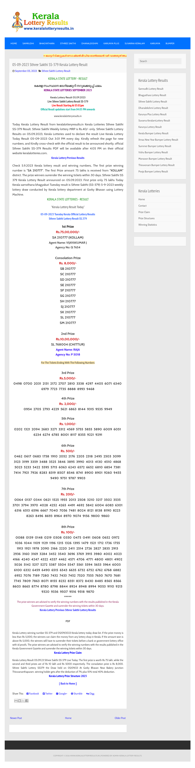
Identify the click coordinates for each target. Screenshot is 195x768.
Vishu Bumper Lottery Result (153, 152)
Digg (90, 693)
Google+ (61, 693)
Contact (143, 205)
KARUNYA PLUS (111, 43)
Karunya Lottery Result (150, 126)
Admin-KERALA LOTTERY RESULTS (127, 755)
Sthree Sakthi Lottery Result (56, 70)
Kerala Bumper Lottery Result (153, 133)
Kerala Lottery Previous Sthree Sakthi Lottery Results (68, 610)
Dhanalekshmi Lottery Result (153, 107)
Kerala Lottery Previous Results (68, 158)
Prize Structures (147, 218)
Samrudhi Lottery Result (151, 88)
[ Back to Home (67, 683)
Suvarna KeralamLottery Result (154, 120)
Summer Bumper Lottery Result (155, 146)
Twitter (48, 693)
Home (14, 43)
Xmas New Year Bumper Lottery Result (158, 139)
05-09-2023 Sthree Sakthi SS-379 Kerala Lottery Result (50, 64)
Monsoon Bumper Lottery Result (155, 158)
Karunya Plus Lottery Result (153, 114)
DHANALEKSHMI (90, 43)
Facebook (33, 693)
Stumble (76, 693)
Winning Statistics (148, 224)
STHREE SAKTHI (68, 43)
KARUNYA (155, 43)
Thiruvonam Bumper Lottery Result (157, 165)
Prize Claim (144, 212)
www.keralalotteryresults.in (85, 755)
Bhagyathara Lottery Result (152, 95)
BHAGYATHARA (47, 43)
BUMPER (170, 43)
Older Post (120, 717)
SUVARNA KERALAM (135, 43)
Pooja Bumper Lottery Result (153, 171)
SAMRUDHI (28, 43)
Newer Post (16, 717)
